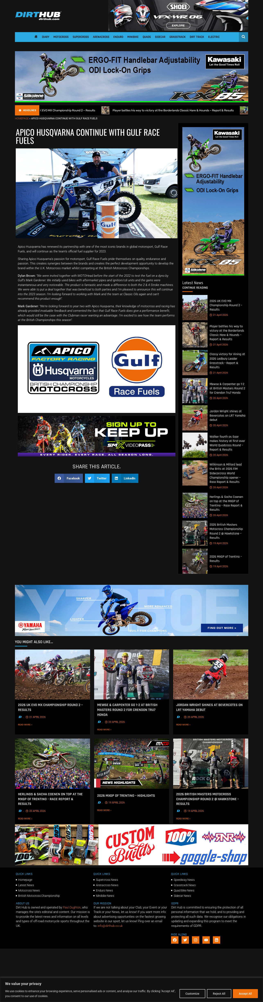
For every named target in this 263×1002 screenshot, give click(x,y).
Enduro (118, 37)
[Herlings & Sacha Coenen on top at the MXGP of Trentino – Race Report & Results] (195, 505)
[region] (131, 990)
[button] (69, 478)
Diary (45, 37)
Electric (214, 37)
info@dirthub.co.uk (110, 926)
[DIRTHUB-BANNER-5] (131, 864)
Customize (192, 993)
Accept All (245, 993)
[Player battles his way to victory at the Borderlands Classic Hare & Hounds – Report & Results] (195, 334)
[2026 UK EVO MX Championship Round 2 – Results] (195, 307)
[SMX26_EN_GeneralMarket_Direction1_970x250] (96, 455)
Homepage (22, 118)
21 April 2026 (219, 315)
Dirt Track (197, 37)
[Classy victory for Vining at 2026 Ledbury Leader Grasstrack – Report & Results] (195, 362)
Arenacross (101, 37)
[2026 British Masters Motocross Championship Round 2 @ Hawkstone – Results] (195, 533)
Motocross (61, 37)
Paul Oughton (72, 907)
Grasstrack (177, 37)
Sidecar (160, 37)
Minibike (133, 37)
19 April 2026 (219, 543)
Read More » (33, 724)
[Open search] (243, 36)
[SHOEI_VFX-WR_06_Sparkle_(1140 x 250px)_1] (178, 30)
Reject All (219, 993)
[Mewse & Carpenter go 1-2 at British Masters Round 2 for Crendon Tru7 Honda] (195, 390)
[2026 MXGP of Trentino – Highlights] (131, 763)
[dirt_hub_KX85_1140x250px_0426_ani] (131, 101)
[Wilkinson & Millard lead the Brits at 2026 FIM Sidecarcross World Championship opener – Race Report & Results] (195, 473)
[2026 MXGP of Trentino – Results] (195, 561)
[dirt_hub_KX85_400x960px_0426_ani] (213, 274)
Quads (147, 37)
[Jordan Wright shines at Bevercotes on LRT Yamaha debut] (195, 417)
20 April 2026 (219, 398)
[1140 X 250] (131, 635)
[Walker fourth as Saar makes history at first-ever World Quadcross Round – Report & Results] (195, 445)
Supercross (81, 37)
